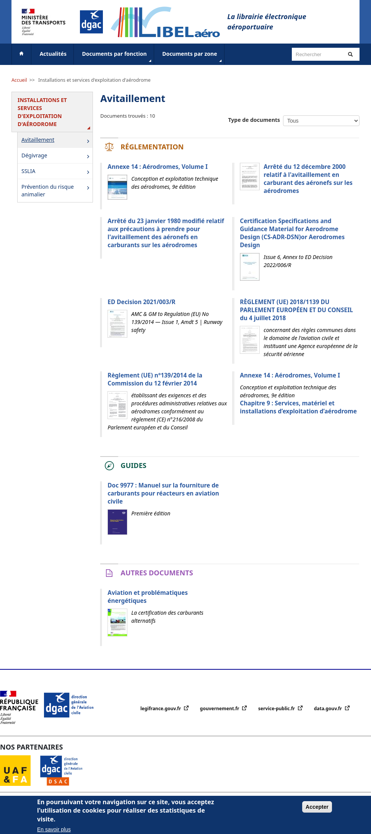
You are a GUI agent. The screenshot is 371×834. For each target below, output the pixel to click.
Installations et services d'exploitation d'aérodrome (94, 80)
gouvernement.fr (220, 708)
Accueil (19, 80)
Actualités (53, 53)
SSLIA (56, 171)
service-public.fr (277, 708)
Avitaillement (56, 140)
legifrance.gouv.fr (161, 708)
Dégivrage (56, 156)
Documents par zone (192, 57)
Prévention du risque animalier (56, 190)
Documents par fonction (117, 57)
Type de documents (254, 119)
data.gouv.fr (328, 708)
